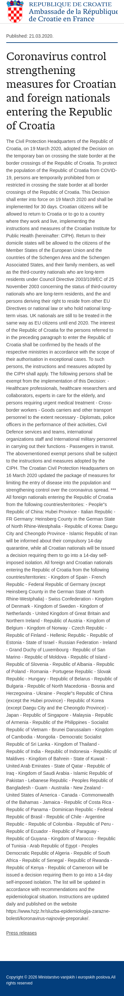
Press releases (21, 933)
